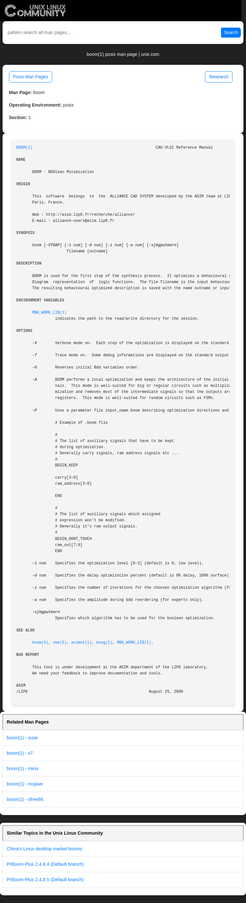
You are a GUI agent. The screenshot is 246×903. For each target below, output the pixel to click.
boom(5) (40, 642)
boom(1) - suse (22, 737)
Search (231, 32)
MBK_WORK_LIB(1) (49, 312)
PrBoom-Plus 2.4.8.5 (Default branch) (45, 879)
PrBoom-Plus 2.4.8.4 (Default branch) (45, 864)
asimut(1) (81, 642)
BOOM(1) (24, 147)
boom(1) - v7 (20, 753)
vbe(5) (60, 642)
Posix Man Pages (30, 76)
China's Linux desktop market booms (44, 848)
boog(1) (104, 642)
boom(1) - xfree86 (25, 799)
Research (218, 76)
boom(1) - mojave (25, 783)
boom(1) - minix (23, 768)
